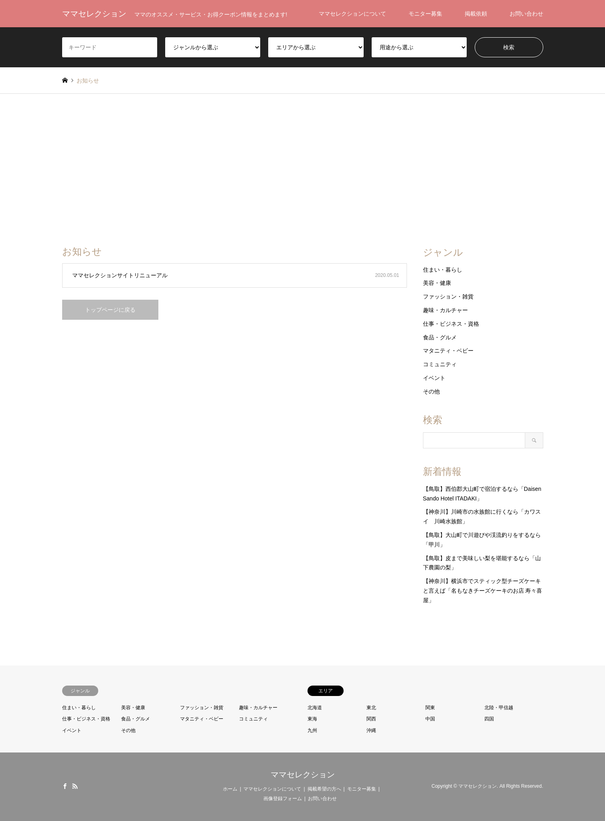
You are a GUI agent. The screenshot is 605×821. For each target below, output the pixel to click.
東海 (312, 719)
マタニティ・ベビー (448, 350)
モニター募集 (425, 13)
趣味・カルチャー (445, 310)
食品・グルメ (440, 337)
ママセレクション (303, 774)
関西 (371, 719)
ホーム (230, 789)
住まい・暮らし (442, 269)
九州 (312, 730)
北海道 (315, 707)
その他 (431, 391)
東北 (371, 707)
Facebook (65, 786)
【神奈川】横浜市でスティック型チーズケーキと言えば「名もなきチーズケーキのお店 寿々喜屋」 (482, 590)
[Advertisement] (302, 170)
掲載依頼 (476, 13)
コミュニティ (440, 364)
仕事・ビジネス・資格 (451, 324)
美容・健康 (437, 283)
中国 (430, 719)
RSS (75, 786)
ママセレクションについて (352, 13)
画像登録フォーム (282, 798)
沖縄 (371, 730)
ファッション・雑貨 (448, 296)
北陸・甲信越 (498, 707)
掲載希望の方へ (324, 789)
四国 (489, 719)
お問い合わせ (526, 13)
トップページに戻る (110, 310)
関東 (430, 707)
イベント (434, 378)
